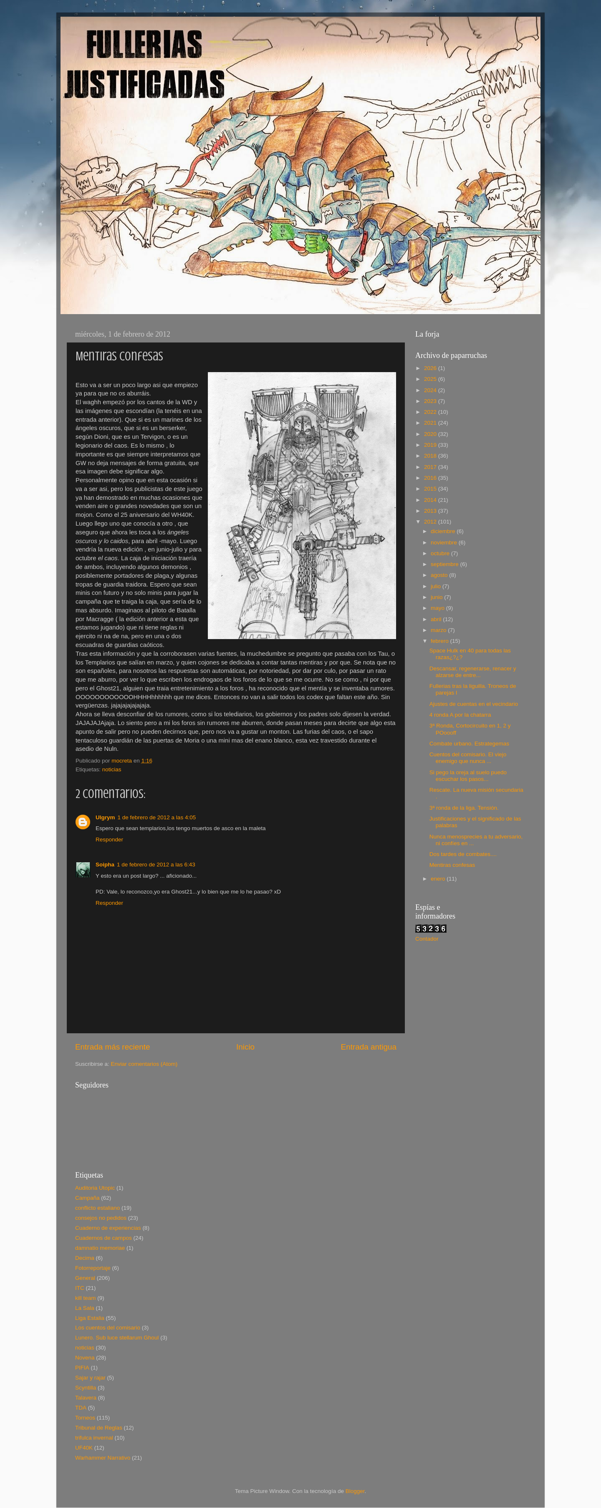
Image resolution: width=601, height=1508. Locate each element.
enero (439, 879)
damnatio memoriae (100, 1248)
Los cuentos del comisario (107, 1327)
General (85, 1278)
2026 (431, 368)
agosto (440, 575)
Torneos (85, 1418)
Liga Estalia (89, 1318)
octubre (441, 553)
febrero (440, 641)
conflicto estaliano (97, 1208)
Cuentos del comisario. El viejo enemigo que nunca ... (468, 757)
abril (437, 619)
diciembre (444, 531)
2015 (431, 489)
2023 (431, 401)
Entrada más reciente (112, 1046)
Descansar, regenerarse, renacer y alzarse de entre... (472, 671)
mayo (438, 608)
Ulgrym (105, 817)
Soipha (105, 864)
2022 (431, 412)
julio (436, 586)
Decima (84, 1258)
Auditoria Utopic (95, 1188)
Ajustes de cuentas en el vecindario (473, 704)
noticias (111, 769)
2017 (431, 467)
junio (437, 597)
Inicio (245, 1046)
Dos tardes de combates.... (463, 854)
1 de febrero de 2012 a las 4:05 (157, 817)
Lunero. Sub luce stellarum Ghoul (117, 1337)
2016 (431, 478)
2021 (431, 423)
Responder (109, 839)
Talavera (85, 1398)
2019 (431, 445)
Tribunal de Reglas (98, 1428)
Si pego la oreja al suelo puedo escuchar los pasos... (468, 775)
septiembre (445, 564)
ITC (79, 1288)
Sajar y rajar (90, 1378)
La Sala (84, 1308)
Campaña (87, 1198)
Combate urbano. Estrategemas (469, 743)
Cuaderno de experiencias (108, 1228)
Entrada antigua (368, 1046)
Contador (427, 939)
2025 (431, 379)
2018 (431, 456)
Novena (85, 1357)
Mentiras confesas (452, 865)
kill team (85, 1298)
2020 (431, 434)
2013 (431, 511)
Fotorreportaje (93, 1268)
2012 (431, 522)
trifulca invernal (94, 1438)
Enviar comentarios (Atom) (144, 1064)
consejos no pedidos (100, 1218)
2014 (431, 500)
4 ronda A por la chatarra (460, 715)
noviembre (445, 542)
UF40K (84, 1448)
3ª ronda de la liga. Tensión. (464, 808)
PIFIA (82, 1368)
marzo (439, 630)
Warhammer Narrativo (102, 1458)
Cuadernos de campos (103, 1238)
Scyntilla (85, 1388)
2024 (431, 390)
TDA (80, 1408)
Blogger (355, 1491)
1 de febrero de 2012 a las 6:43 (156, 864)
